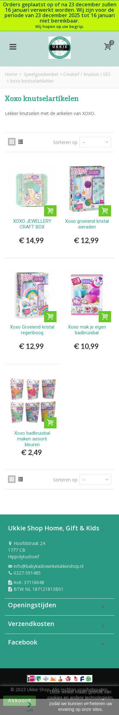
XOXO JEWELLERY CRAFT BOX (32, 224)
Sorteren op (65, 142)
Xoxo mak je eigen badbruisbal (87, 330)
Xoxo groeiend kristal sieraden (87, 224)
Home (11, 74)
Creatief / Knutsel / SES (86, 74)
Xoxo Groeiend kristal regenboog (32, 330)
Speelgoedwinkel (41, 74)
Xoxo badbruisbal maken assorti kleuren (32, 438)
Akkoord (19, 700)
